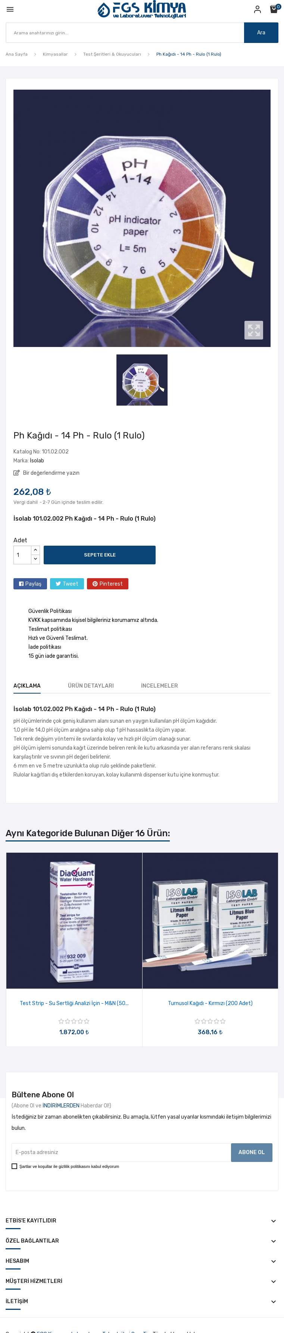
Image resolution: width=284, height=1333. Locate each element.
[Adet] (22, 555)
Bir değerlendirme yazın (50, 473)
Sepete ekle (100, 555)
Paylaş (33, 584)
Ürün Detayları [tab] (91, 686)
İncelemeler (159, 686)
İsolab (37, 461)
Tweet (70, 584)
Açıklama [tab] (27, 686)
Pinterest (111, 584)
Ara (261, 33)
